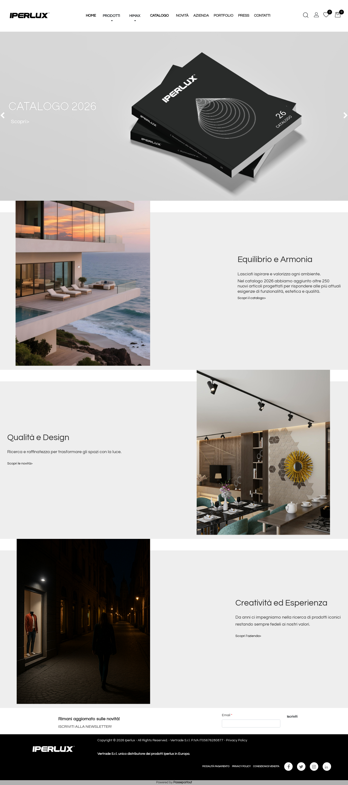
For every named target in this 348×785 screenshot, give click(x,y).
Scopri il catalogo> (252, 298)
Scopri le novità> (20, 463)
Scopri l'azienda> (248, 636)
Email (227, 715)
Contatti (262, 15)
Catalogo (159, 15)
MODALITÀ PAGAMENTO (216, 766)
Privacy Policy (236, 740)
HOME (91, 15)
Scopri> (20, 121)
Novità (182, 15)
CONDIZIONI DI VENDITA (266, 766)
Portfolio (223, 15)
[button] (111, 6)
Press (243, 15)
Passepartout (182, 782)
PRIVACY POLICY (241, 766)
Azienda (201, 15)
